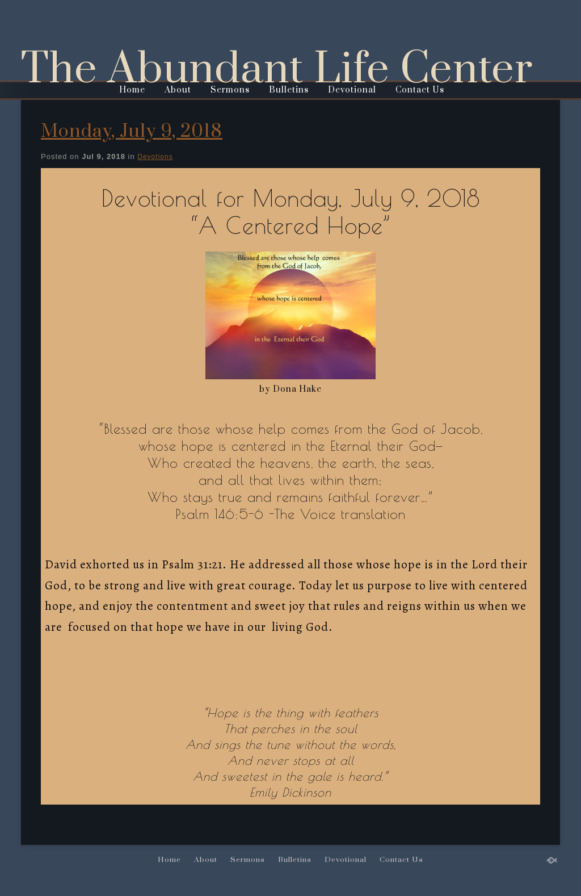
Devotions (154, 157)
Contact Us (419, 90)
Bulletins (289, 90)
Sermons (230, 90)
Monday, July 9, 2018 (131, 131)
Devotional (352, 90)
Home (132, 90)
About (178, 90)
